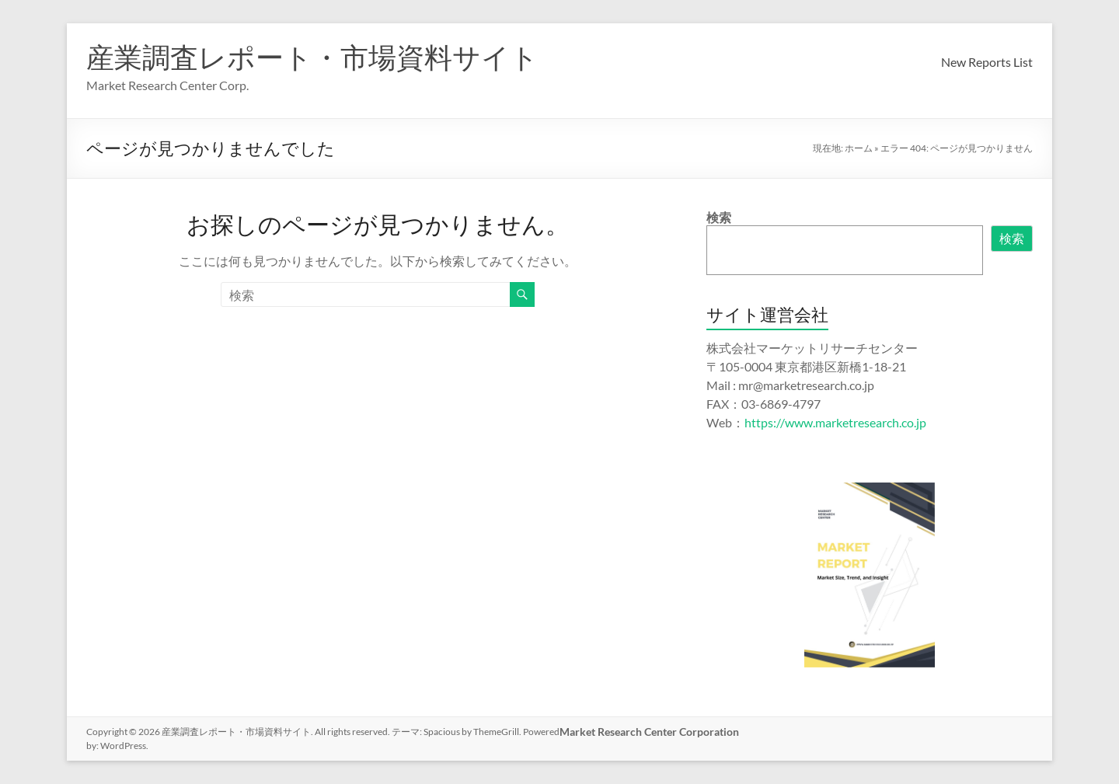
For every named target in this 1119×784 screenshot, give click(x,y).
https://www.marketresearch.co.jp (835, 422)
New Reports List (987, 61)
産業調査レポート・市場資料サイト (312, 57)
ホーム (859, 148)
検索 (718, 217)
